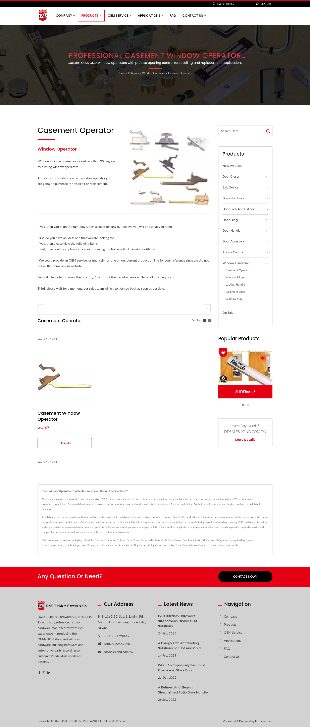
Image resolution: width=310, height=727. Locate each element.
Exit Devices (208, 540)
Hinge (76, 545)
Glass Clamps (49, 545)
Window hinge (234, 277)
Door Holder (147, 540)
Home (121, 73)
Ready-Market (263, 720)
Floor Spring (229, 540)
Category (133, 73)
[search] (214, 4)
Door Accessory (233, 241)
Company (65, 15)
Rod (128, 545)
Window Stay (233, 298)
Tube (185, 545)
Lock (97, 545)
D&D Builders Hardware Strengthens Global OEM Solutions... (177, 620)
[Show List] (209, 320)
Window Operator (198, 545)
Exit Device (230, 187)
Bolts (91, 540)
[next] (207, 307)
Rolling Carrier (138, 545)
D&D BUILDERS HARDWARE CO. (82, 720)
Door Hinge (230, 220)
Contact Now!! (245, 576)
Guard (60, 545)
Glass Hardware (233, 198)
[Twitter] (43, 672)
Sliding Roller (154, 545)
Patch (122, 545)
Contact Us (194, 15)
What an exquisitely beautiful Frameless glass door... (181, 667)
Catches (99, 540)
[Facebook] (39, 672)
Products (91, 15)
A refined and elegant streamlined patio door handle (183, 689)
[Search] (235, 4)
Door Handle (231, 230)
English (266, 3)
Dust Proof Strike (192, 540)
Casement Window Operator (59, 416)
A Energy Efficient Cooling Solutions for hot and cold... (180, 645)
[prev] (41, 307)
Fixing (219, 540)
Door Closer (231, 176)
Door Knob (161, 540)
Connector (110, 540)
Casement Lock (235, 291)
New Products (232, 165)
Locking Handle (235, 284)
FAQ (173, 15)
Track (178, 545)
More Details (245, 440)
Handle (68, 545)
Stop (164, 545)
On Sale (227, 312)
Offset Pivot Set (109, 545)
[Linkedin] (48, 672)
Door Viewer (174, 540)
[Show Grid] (204, 320)
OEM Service (120, 15)
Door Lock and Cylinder (239, 209)
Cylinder (121, 540)
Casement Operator (180, 73)
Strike (171, 545)
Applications (150, 15)
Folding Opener (245, 540)
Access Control (233, 252)
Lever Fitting (87, 545)
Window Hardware (153, 73)
